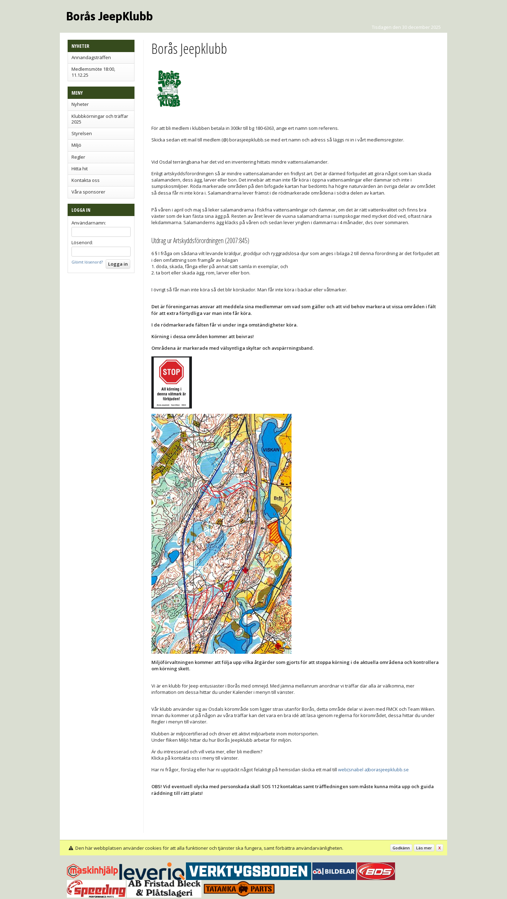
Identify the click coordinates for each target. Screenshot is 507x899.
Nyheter (80, 104)
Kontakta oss (85, 180)
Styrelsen (81, 133)
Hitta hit (79, 168)
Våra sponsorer (88, 192)
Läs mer (424, 847)
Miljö (76, 145)
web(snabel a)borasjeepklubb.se (373, 769)
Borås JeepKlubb (109, 16)
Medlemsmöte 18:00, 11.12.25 (93, 72)
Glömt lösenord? (87, 262)
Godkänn (401, 847)
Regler (78, 157)
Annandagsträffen (91, 57)
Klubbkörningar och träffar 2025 (99, 119)
